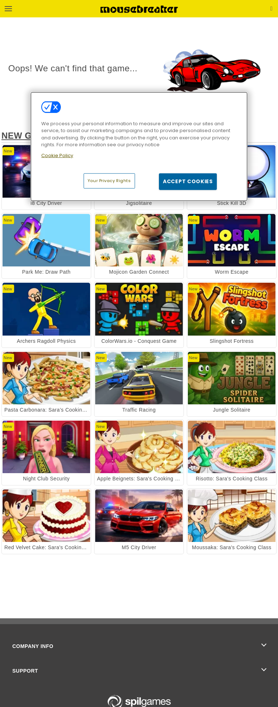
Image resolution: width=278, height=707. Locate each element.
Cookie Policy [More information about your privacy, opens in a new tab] (57, 155)
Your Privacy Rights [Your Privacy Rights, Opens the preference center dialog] (109, 181)
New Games (29, 135)
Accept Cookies (188, 181)
